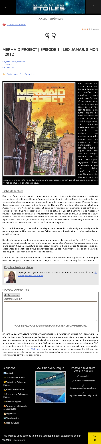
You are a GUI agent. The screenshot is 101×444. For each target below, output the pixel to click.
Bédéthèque (56, 19)
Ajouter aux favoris (16, 24)
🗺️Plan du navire (11, 418)
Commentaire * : (13, 298)
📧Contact (8, 373)
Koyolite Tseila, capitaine (14, 61)
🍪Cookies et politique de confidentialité (15, 407)
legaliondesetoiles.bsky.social (83, 394)
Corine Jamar (13, 74)
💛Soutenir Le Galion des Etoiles (14, 383)
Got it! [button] (95, 438)
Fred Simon (25, 74)
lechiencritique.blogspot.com (83, 386)
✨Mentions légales (12, 401)
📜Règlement (9, 413)
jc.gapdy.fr (83, 376)
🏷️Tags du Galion (11, 422)
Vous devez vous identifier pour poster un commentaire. (50, 325)
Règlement (35, 349)
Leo (34, 74)
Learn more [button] (19, 440)
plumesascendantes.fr (83, 380)
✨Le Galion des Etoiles (14, 377)
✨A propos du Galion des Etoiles (15, 395)
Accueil (42, 19)
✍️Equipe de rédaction (13, 389)
